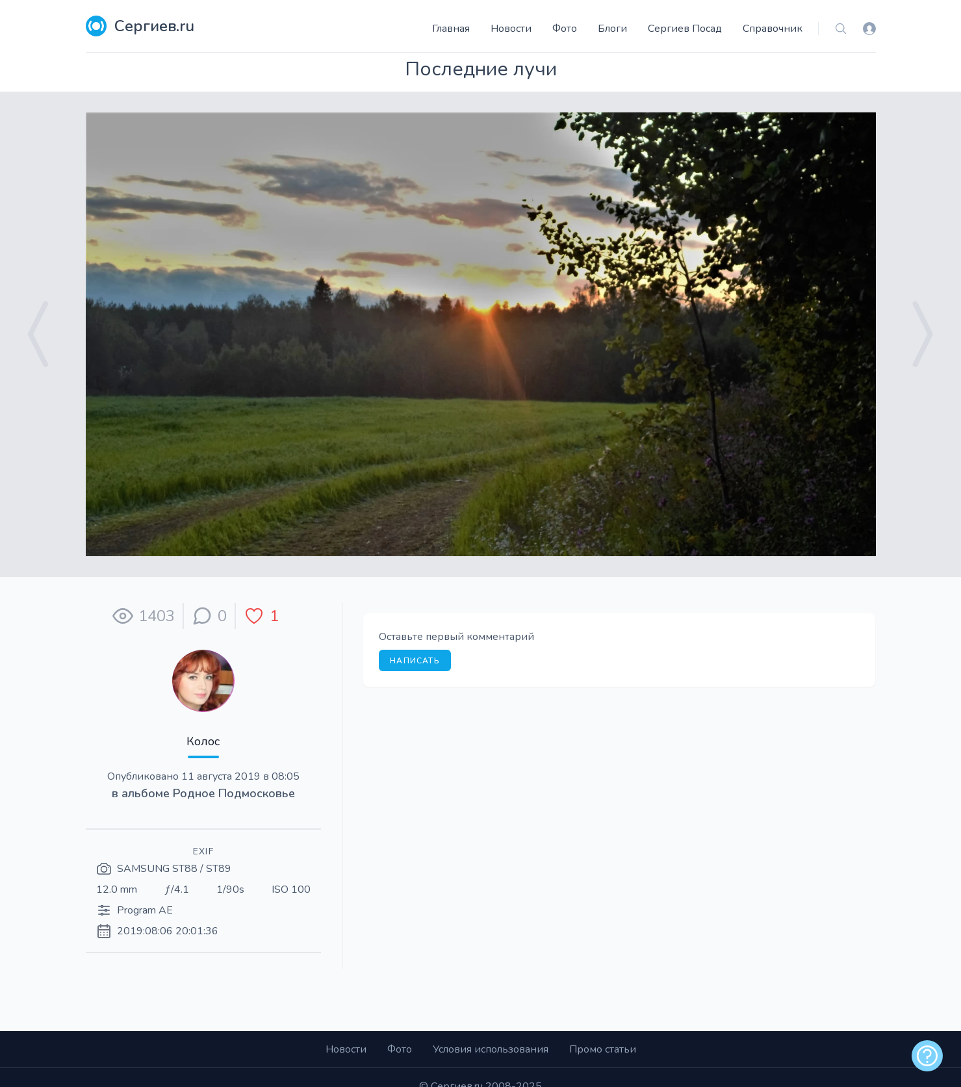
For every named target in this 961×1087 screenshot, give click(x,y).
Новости (511, 28)
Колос (203, 741)
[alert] (927, 1055)
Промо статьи (602, 1049)
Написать (415, 661)
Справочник (772, 28)
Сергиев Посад (685, 28)
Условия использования (490, 1049)
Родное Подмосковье (234, 793)
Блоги (612, 28)
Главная (451, 28)
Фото (564, 28)
